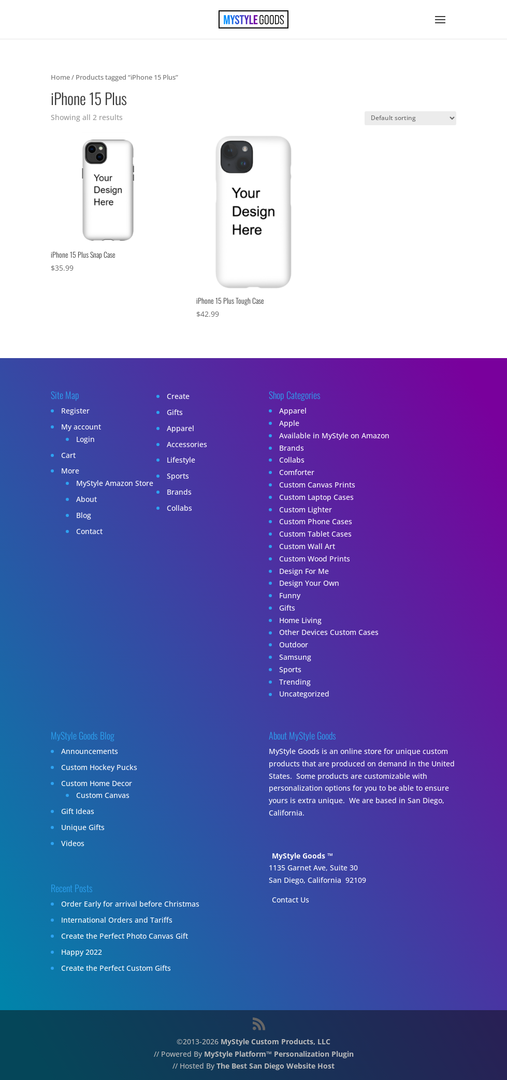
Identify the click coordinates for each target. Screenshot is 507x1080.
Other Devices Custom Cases (329, 633)
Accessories (187, 444)
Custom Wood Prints (314, 559)
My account (81, 427)
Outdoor (293, 644)
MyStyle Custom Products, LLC (275, 1041)
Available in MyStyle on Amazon (334, 435)
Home (60, 77)
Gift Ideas (77, 811)
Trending (295, 682)
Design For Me (304, 571)
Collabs (179, 508)
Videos (72, 843)
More (70, 471)
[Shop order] (410, 118)
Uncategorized (304, 694)
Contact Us (290, 900)
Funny (289, 595)
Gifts (175, 412)
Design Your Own (309, 583)
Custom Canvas (102, 795)
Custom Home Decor (96, 783)
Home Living (300, 620)
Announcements (89, 751)
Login (85, 439)
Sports (178, 476)
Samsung (295, 657)
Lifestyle (181, 460)
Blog (83, 515)
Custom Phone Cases (315, 521)
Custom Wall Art (307, 546)
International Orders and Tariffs (116, 920)
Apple (289, 423)
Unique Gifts (83, 827)
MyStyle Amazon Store (114, 483)
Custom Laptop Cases (316, 497)
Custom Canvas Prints (317, 485)
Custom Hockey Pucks (99, 767)
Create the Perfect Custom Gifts (116, 968)
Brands (179, 492)
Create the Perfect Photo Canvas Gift (124, 936)
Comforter (296, 472)
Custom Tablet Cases (315, 534)
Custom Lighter (305, 509)
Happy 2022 (81, 952)
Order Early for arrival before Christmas (130, 904)
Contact (89, 531)
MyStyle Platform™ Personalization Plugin (279, 1054)
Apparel (180, 428)
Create (178, 396)
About (86, 499)
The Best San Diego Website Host (275, 1066)
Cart (68, 455)
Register (75, 411)
